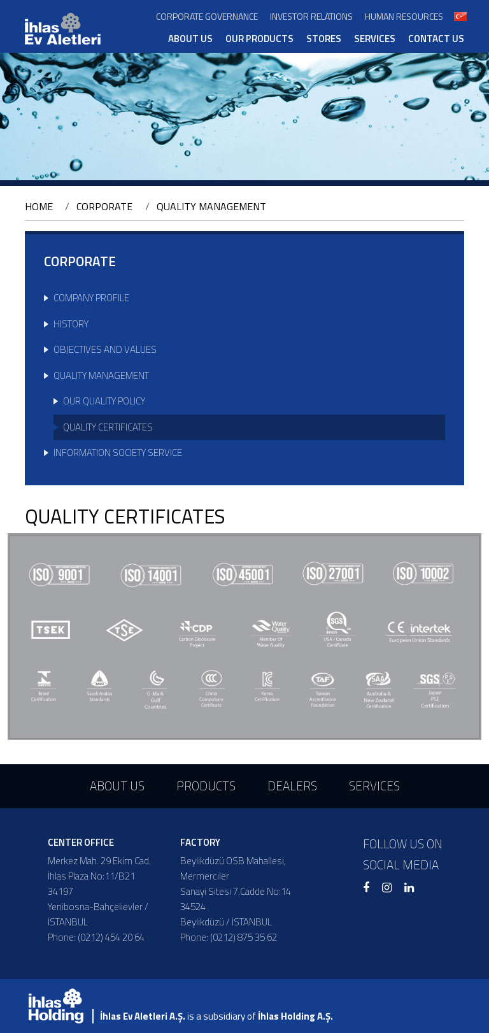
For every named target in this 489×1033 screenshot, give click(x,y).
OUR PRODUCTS (259, 39)
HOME (39, 206)
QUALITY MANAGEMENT (211, 206)
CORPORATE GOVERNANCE (207, 16)
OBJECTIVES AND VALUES (105, 349)
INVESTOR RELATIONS (311, 16)
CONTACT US (436, 39)
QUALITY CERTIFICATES (108, 427)
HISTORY (71, 324)
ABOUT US (190, 39)
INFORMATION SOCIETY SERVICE (117, 452)
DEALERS (292, 785)
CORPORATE (104, 206)
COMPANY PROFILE (91, 297)
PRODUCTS (206, 785)
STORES (323, 39)
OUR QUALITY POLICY (104, 401)
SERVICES (374, 39)
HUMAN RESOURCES (404, 16)
